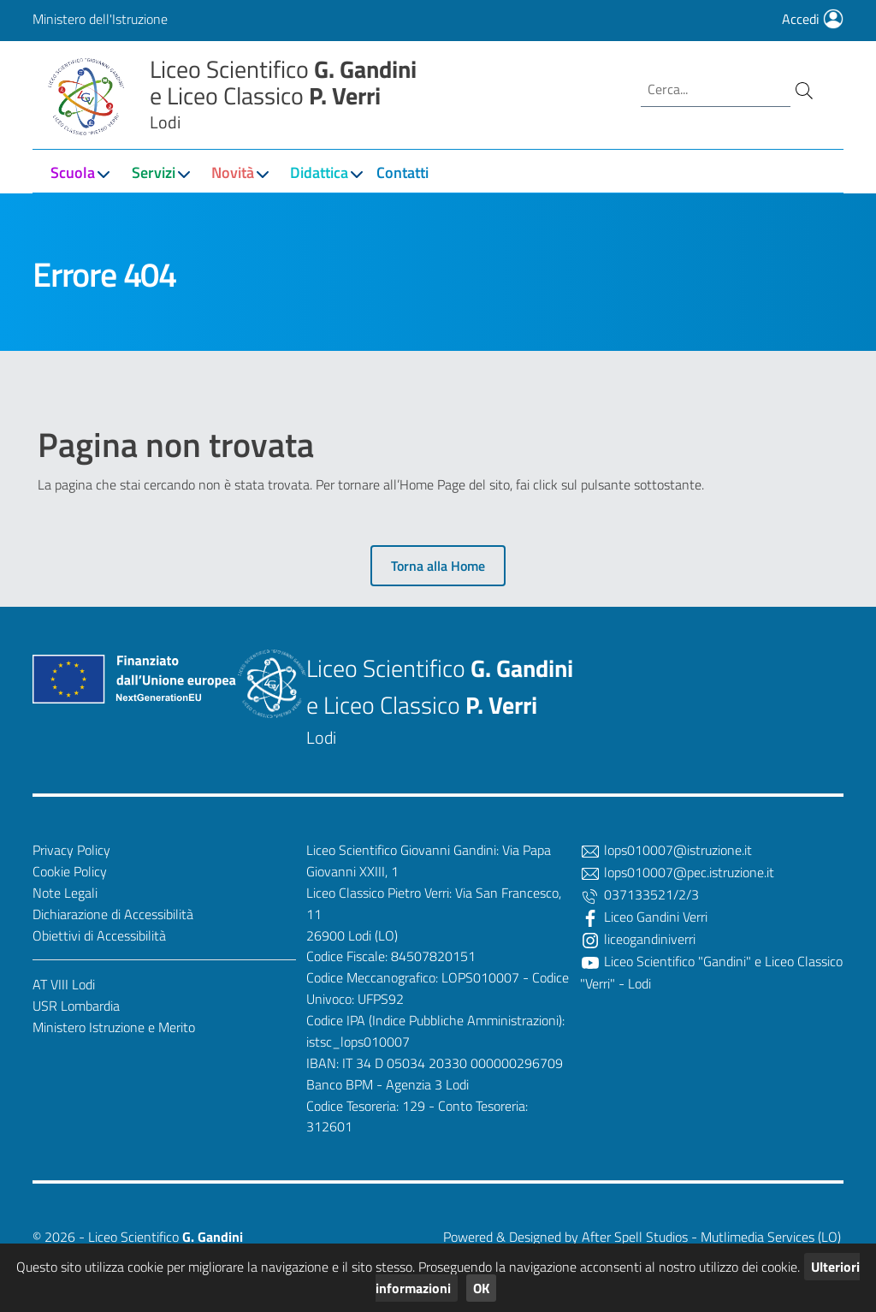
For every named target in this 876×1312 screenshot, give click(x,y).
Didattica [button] (319, 172)
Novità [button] (232, 172)
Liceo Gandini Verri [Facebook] (643, 916)
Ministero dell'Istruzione (100, 19)
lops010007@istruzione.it (666, 850)
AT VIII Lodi (64, 984)
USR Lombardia (76, 1005)
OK (481, 1288)
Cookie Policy (70, 871)
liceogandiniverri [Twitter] (637, 939)
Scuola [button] (72, 172)
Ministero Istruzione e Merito (114, 1027)
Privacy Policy (71, 850)
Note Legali (65, 892)
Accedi (812, 19)
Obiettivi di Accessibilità (99, 935)
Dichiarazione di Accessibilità (113, 914)
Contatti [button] (402, 172)
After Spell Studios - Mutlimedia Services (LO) (711, 1236)
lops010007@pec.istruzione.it (677, 872)
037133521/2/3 (639, 894)
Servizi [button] (153, 172)
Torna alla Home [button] (438, 565)
